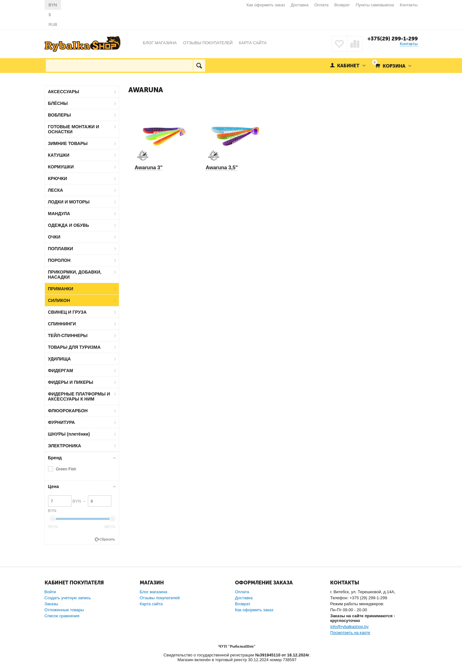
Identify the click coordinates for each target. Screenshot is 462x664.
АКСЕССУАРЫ (63, 91)
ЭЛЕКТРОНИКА (64, 445)
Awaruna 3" (149, 167)
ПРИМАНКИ (60, 288)
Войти (50, 591)
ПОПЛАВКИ (60, 248)
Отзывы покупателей (160, 597)
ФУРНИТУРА (61, 422)
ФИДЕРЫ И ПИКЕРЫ (70, 382)
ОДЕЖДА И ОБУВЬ (68, 225)
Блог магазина (153, 591)
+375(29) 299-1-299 (392, 38)
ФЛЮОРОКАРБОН (68, 410)
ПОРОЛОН (59, 260)
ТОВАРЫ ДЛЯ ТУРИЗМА (74, 347)
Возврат (342, 5)
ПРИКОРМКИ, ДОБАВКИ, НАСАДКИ (75, 274)
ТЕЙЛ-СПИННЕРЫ (68, 335)
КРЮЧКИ (57, 178)
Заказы (51, 603)
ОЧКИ (54, 236)
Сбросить (107, 539)
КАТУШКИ (59, 155)
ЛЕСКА (55, 190)
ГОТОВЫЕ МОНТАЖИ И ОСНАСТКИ (73, 129)
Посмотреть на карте (350, 632)
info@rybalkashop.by (349, 626)
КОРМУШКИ (61, 166)
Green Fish (66, 469)
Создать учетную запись (68, 597)
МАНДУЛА (59, 213)
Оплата (321, 5)
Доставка (300, 5)
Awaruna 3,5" (222, 167)
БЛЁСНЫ (58, 103)
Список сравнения (62, 615)
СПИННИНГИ (62, 323)
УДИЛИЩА (59, 358)
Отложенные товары (64, 609)
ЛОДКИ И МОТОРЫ (69, 201)
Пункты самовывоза (375, 5)
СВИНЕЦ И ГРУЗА (67, 312)
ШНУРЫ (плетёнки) (69, 434)
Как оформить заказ (266, 5)
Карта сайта (151, 603)
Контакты (408, 5)
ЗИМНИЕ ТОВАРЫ (68, 143)
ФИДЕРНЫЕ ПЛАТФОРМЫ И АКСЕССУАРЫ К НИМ (79, 396)
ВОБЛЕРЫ (59, 115)
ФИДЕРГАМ (60, 370)
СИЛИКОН (59, 300)
